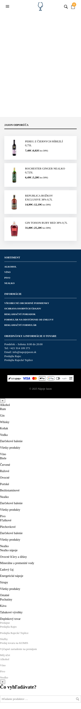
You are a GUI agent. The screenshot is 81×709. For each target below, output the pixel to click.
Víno (7, 272)
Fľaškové (5, 520)
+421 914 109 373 (19, 348)
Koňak (4, 428)
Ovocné (5, 477)
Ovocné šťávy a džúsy (13, 556)
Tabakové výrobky (11, 612)
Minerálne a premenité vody (17, 563)
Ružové (4, 471)
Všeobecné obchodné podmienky (26, 303)
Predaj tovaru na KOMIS (14, 643)
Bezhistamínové (9, 490)
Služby (4, 639)
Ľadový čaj (7, 569)
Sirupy (4, 582)
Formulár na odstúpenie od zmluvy (29, 319)
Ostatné (4, 595)
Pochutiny (6, 599)
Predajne (5, 622)
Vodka (4, 435)
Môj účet (5, 655)
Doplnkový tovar (10, 618)
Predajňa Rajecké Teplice (18, 360)
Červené (5, 464)
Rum (3, 409)
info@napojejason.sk (24, 352)
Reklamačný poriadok (20, 314)
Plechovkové (8, 526)
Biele (3, 458)
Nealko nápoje (8, 550)
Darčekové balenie (11, 441)
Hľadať (77, 699)
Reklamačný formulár (20, 325)
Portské (4, 484)
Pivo (7, 277)
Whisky (5, 422)
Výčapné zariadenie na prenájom (18, 649)
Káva (3, 605)
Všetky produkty (10, 447)
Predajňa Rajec (12, 356)
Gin (2, 415)
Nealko (9, 283)
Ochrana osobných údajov (22, 308)
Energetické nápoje (11, 576)
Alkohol (10, 266)
